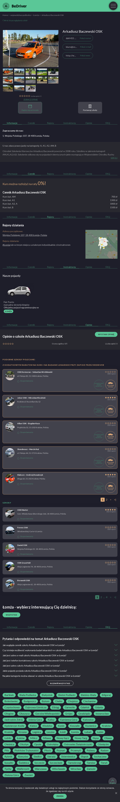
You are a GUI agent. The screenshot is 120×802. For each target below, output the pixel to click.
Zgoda (60, 796)
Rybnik (8, 756)
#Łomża (6, 244)
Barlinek (9, 695)
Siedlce (38, 756)
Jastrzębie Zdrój (13, 719)
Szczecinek (56, 762)
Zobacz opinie (31, 99)
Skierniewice (68, 756)
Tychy (7, 768)
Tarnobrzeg (74, 762)
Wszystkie (11, 615)
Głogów (8, 713)
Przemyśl (76, 750)
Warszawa (40, 768)
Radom (104, 750)
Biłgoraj (106, 695)
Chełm (58, 701)
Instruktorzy (69, 123)
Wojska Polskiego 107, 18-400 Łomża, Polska (25, 235)
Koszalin (75, 725)
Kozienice (90, 725)
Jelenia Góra (35, 719)
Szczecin (39, 762)
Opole (37, 744)
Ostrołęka (52, 744)
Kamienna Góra (68, 719)
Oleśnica (9, 744)
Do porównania (25, 381)
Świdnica (24, 762)
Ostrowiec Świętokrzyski (78, 744)
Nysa (96, 738)
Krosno (23, 732)
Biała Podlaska (28, 695)
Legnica (36, 732)
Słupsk (84, 756)
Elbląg (55, 707)
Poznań (61, 750)
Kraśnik (8, 732)
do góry (113, 782)
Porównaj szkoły (90, 107)
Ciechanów (89, 701)
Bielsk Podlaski (66, 695)
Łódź (63, 732)
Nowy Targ (81, 738)
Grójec (69, 713)
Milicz (33, 738)
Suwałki (8, 762)
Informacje (12, 123)
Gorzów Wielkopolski (47, 713)
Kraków (106, 725)
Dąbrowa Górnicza (35, 707)
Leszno (50, 732)
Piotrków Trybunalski (27, 750)
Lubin (100, 732)
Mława (47, 738)
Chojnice (73, 701)
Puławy (91, 750)
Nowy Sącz (63, 738)
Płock (47, 750)
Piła (6, 750)
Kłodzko (47, 725)
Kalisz (51, 719)
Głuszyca (24, 713)
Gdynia (99, 707)
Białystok (47, 695)
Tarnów (91, 762)
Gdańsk (85, 707)
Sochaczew (100, 756)
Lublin (7, 738)
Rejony (50, 123)
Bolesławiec (11, 701)
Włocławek (58, 768)
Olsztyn (24, 744)
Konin (61, 725)
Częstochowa (12, 707)
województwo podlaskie (20, 15)
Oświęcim (103, 744)
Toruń (104, 762)
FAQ (108, 123)
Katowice (88, 719)
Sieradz (51, 756)
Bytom (45, 701)
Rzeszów (23, 756)
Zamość (91, 768)
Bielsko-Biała (88, 695)
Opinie (88, 123)
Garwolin (70, 707)
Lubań (87, 732)
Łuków (20, 738)
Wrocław (76, 768)
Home (5, 15)
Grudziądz (84, 713)
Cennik (31, 123)
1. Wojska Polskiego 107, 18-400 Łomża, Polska (26, 135)
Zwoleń (28, 775)
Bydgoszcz (30, 701)
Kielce (33, 725)
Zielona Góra (11, 775)
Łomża (36, 15)
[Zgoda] (116, 793)
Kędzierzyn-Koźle (14, 725)
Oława (108, 738)
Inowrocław (102, 713)
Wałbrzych (23, 768)
